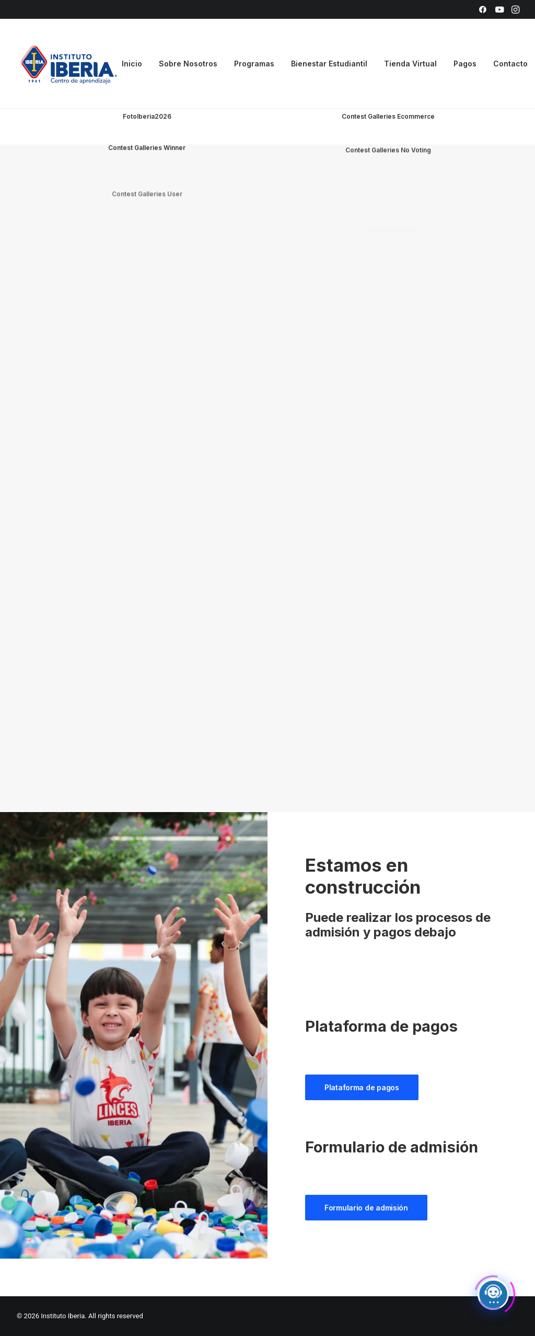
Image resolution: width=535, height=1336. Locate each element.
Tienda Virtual (410, 63)
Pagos (464, 63)
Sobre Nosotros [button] (188, 63)
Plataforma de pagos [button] (361, 1087)
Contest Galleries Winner (146, 172)
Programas (254, 63)
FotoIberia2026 (147, 116)
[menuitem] (482, 9)
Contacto (510, 63)
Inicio (132, 63)
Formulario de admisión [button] (366, 1207)
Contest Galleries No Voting (388, 191)
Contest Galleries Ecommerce (388, 117)
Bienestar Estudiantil (329, 63)
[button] (482, 9)
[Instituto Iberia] (69, 64)
